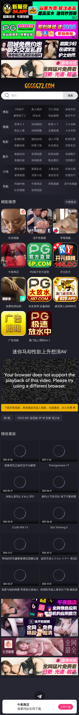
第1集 (7, 418)
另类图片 (70, 160)
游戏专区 (70, 109)
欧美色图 (53, 154)
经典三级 (36, 145)
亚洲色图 (36, 154)
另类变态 (70, 145)
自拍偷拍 (36, 124)
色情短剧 (36, 190)
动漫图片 (70, 154)
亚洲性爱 (19, 139)
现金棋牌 (53, 115)
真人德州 (36, 109)
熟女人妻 (19, 130)
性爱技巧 (70, 175)
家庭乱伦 (36, 169)
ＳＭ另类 (70, 130)
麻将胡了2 (19, 115)
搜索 (70, 95)
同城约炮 (19, 183)
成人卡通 (53, 139)
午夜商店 (36, 183)
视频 (6, 127)
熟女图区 (53, 160)
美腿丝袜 (19, 160)
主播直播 (53, 130)
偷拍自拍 (36, 139)
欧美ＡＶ (53, 124)
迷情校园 (19, 175)
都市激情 (19, 169)
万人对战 (53, 109)
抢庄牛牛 (70, 115)
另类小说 (36, 175)
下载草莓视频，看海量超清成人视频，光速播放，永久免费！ (40, 407)
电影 (6, 142)
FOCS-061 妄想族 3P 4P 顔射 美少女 (38, 418)
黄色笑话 (53, 175)
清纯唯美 (36, 160)
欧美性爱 (70, 139)
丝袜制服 (36, 130)
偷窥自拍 (19, 154)
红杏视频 (19, 190)
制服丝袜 (19, 145)
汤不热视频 (70, 183)
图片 (6, 157)
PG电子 (19, 109)
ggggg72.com (39, 86)
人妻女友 (53, 169)
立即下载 (65, 706)
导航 (6, 186)
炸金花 (37, 115)
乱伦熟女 (53, 145)
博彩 (6, 112)
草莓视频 (53, 183)
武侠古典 (70, 169)
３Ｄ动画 (70, 124)
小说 (6, 171)
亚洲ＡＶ (19, 124)
